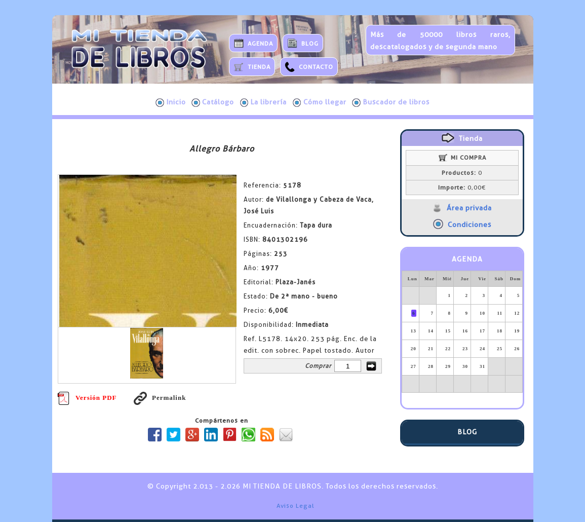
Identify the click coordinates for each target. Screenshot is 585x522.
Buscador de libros (391, 102)
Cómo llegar (319, 102)
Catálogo (212, 102)
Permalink (160, 397)
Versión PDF (87, 397)
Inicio (170, 102)
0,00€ (462, 187)
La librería (263, 102)
